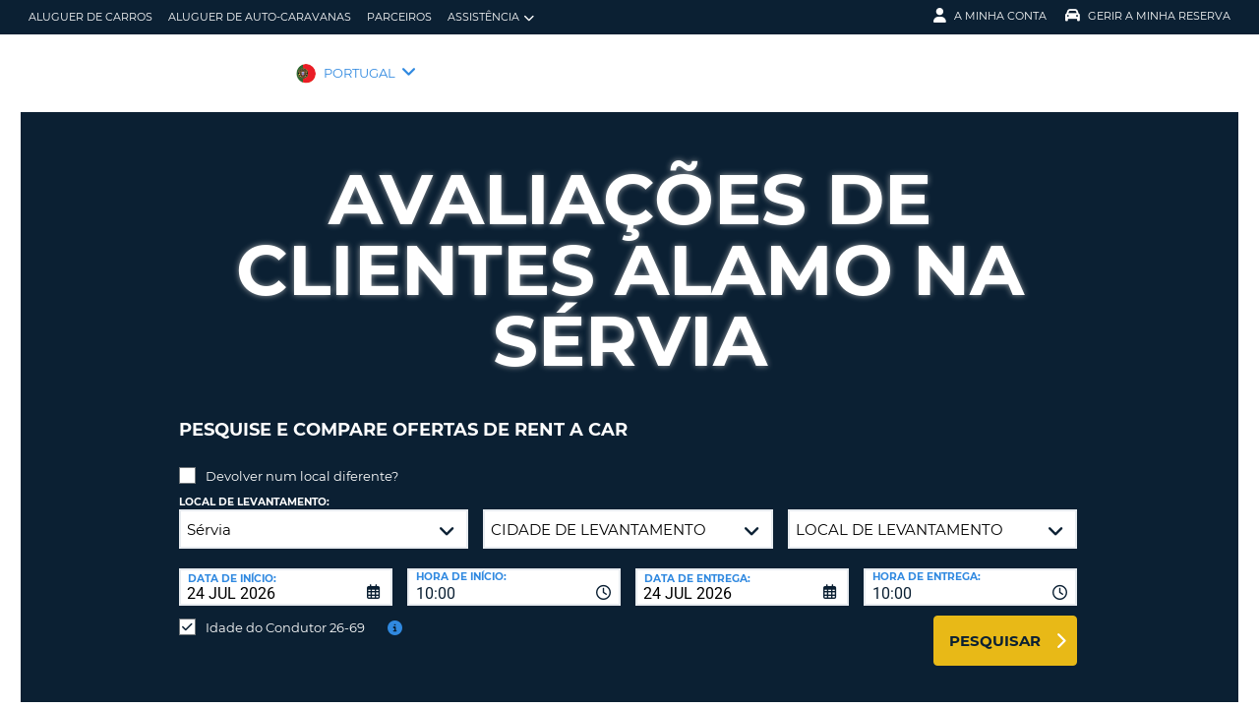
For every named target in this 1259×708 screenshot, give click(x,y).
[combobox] (514, 572)
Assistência (491, 17)
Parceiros (399, 17)
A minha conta (990, 16)
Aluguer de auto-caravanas (259, 17)
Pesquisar (995, 626)
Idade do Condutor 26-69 (285, 612)
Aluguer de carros (90, 17)
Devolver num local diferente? (302, 461)
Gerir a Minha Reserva (1147, 16)
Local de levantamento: (254, 487)
